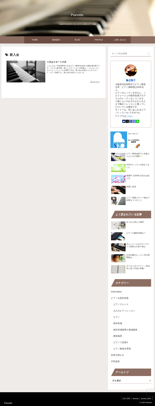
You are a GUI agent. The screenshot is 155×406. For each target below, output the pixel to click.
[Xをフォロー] (127, 121)
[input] (130, 53)
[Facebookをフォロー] (130, 121)
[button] (149, 53)
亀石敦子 (131, 80)
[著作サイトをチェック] (123, 121)
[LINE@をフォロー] (137, 121)
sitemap (136, 398)
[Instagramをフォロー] (134, 121)
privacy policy (146, 398)
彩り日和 (126, 398)
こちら (129, 116)
